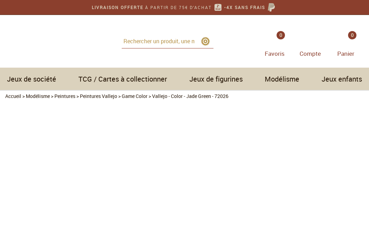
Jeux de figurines (216, 79)
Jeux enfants (342, 79)
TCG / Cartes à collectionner (122, 79)
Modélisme (282, 79)
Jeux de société (31, 79)
